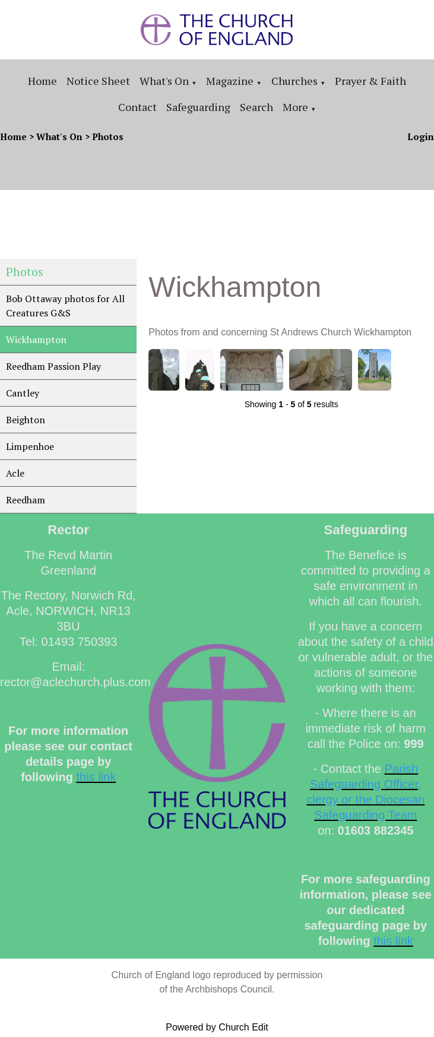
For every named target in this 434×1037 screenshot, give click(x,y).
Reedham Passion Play (53, 366)
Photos (107, 136)
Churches (294, 81)
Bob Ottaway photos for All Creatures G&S (65, 305)
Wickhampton (36, 339)
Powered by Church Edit (217, 1027)
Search (256, 107)
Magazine (230, 81)
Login (420, 136)
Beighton (25, 419)
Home (42, 81)
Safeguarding (198, 107)
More (295, 107)
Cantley (22, 392)
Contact (137, 107)
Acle (15, 473)
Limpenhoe (30, 446)
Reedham (25, 499)
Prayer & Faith (370, 81)
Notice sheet (98, 81)
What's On (164, 81)
